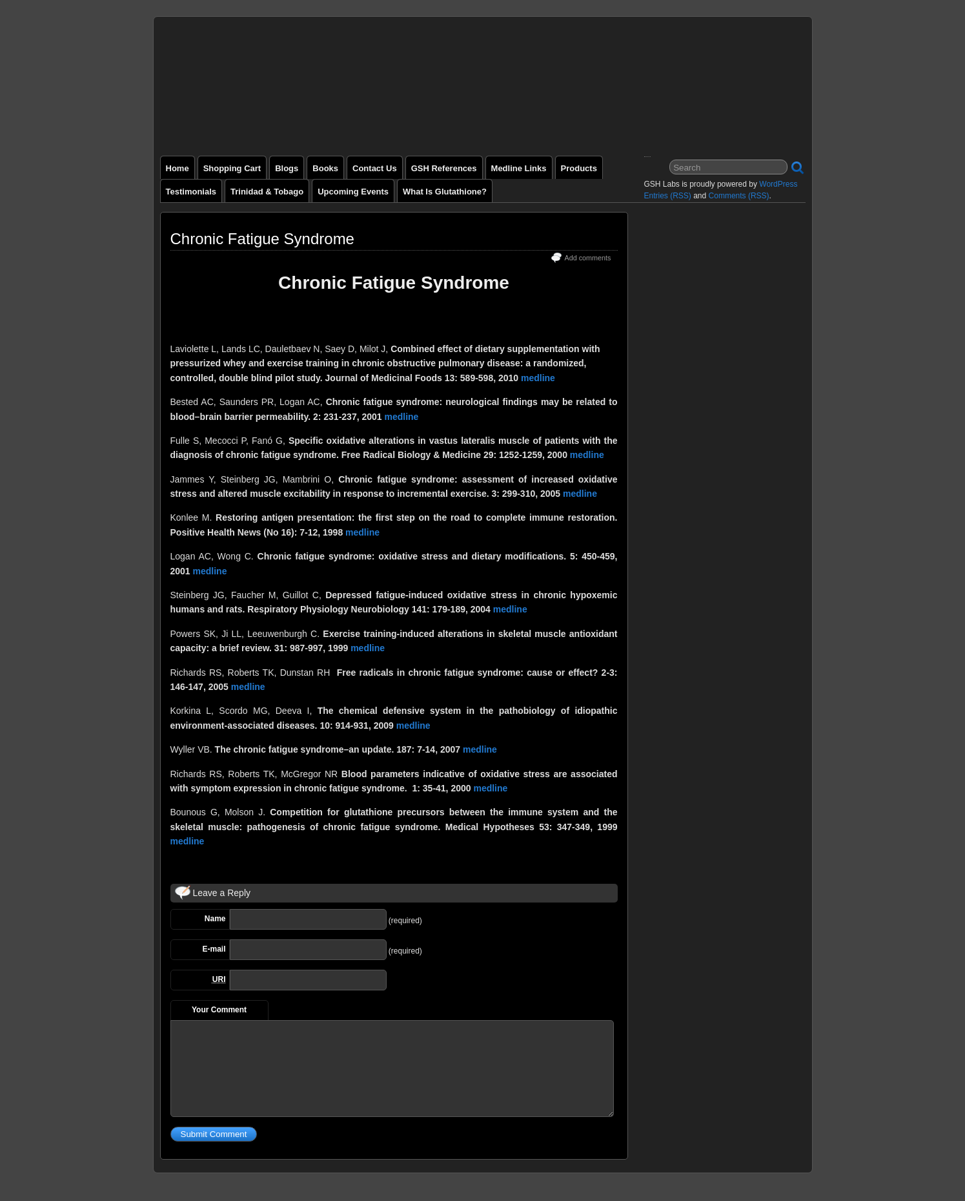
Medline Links (519, 168)
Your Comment (219, 1009)
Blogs (286, 168)
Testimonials (191, 191)
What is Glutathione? (445, 191)
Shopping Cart (232, 168)
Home (177, 168)
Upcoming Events (353, 191)
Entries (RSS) (667, 195)
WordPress (778, 184)
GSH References (444, 168)
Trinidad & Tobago (266, 191)
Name (215, 918)
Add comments (587, 258)
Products (579, 168)
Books (325, 168)
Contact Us (374, 168)
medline (538, 378)
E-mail (213, 949)
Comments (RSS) (739, 195)
